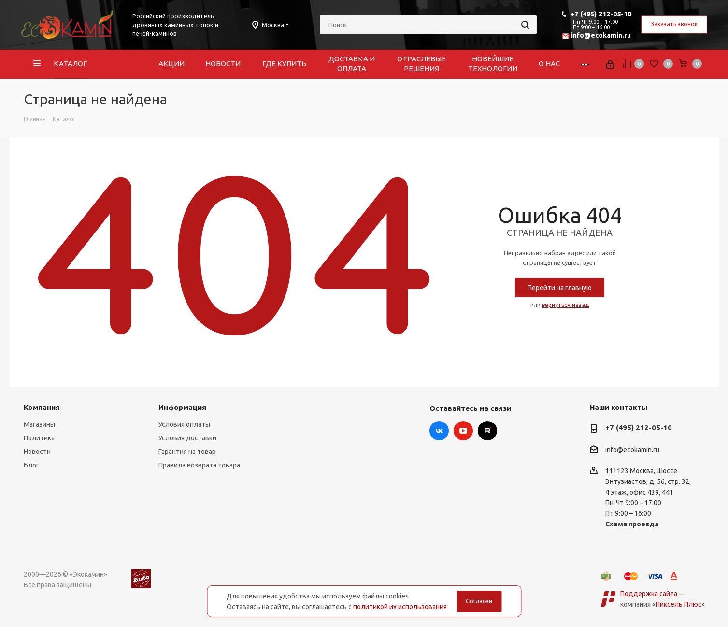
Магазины (39, 424)
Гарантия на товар (187, 451)
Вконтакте (439, 430)
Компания (42, 407)
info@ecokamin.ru (601, 35)
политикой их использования (400, 607)
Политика (39, 438)
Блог (31, 465)
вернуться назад (565, 305)
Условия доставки (187, 438)
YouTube (463, 430)
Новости (37, 451)
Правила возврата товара (199, 465)
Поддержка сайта (648, 594)
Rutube (487, 430)
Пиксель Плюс (678, 604)
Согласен (479, 601)
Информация (182, 407)
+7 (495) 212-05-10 (600, 14)
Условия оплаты (184, 424)
